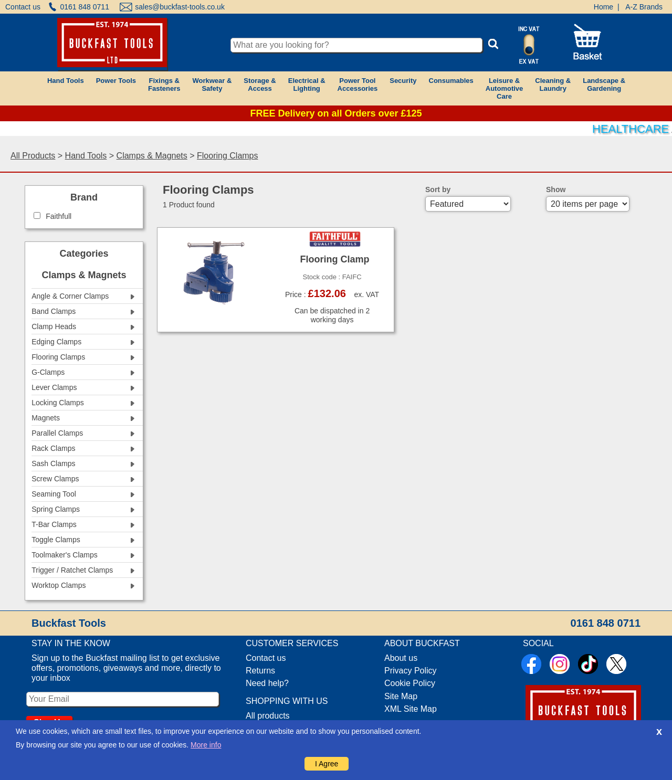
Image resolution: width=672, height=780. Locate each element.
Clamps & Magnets (152, 155)
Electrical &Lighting (307, 84)
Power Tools (116, 81)
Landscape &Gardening (604, 84)
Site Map (400, 696)
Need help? (267, 683)
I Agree (326, 764)
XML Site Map (410, 708)
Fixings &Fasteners (164, 84)
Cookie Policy (409, 683)
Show (555, 189)
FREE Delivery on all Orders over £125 (336, 113)
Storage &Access (260, 84)
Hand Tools (65, 81)
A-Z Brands (644, 7)
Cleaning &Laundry (553, 84)
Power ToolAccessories (358, 84)
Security (403, 81)
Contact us (22, 7)
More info (206, 745)
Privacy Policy (410, 670)
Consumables (451, 81)
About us (400, 657)
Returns (260, 670)
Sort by (437, 189)
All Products (32, 155)
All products (268, 715)
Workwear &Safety (212, 84)
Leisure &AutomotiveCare (504, 88)
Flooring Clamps (227, 155)
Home (603, 7)
